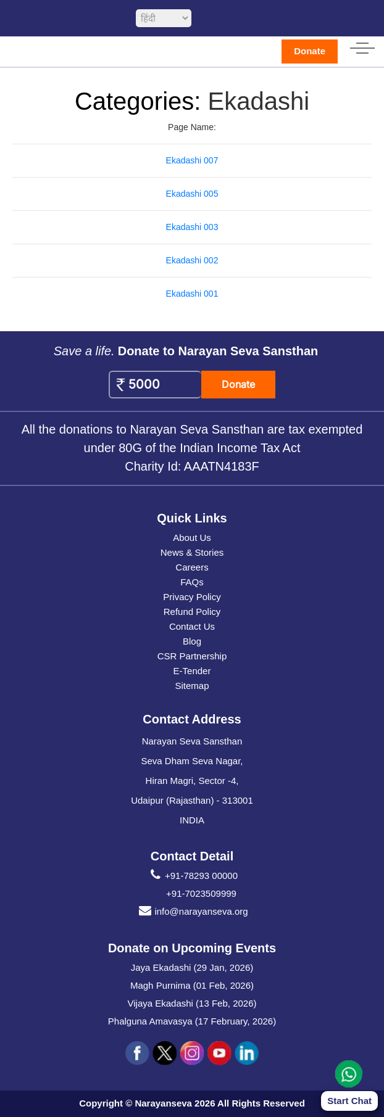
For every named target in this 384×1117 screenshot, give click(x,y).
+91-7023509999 (201, 893)
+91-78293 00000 (192, 875)
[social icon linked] (246, 1053)
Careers (191, 567)
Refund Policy (192, 611)
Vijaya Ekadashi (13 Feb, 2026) (191, 1003)
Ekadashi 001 (192, 294)
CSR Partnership (192, 656)
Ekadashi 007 (192, 160)
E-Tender (192, 671)
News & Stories (192, 552)
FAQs (192, 582)
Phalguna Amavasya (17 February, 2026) (192, 1021)
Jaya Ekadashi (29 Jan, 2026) (192, 967)
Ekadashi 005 (192, 194)
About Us (192, 537)
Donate (309, 51)
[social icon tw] (164, 1053)
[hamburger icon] (362, 46)
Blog (192, 641)
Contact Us (192, 626)
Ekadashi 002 (192, 260)
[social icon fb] (137, 1053)
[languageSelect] (163, 18)
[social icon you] (219, 1053)
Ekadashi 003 (192, 227)
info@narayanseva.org (192, 911)
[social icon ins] (192, 1053)
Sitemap (192, 685)
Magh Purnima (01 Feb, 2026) (192, 985)
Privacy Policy (191, 596)
